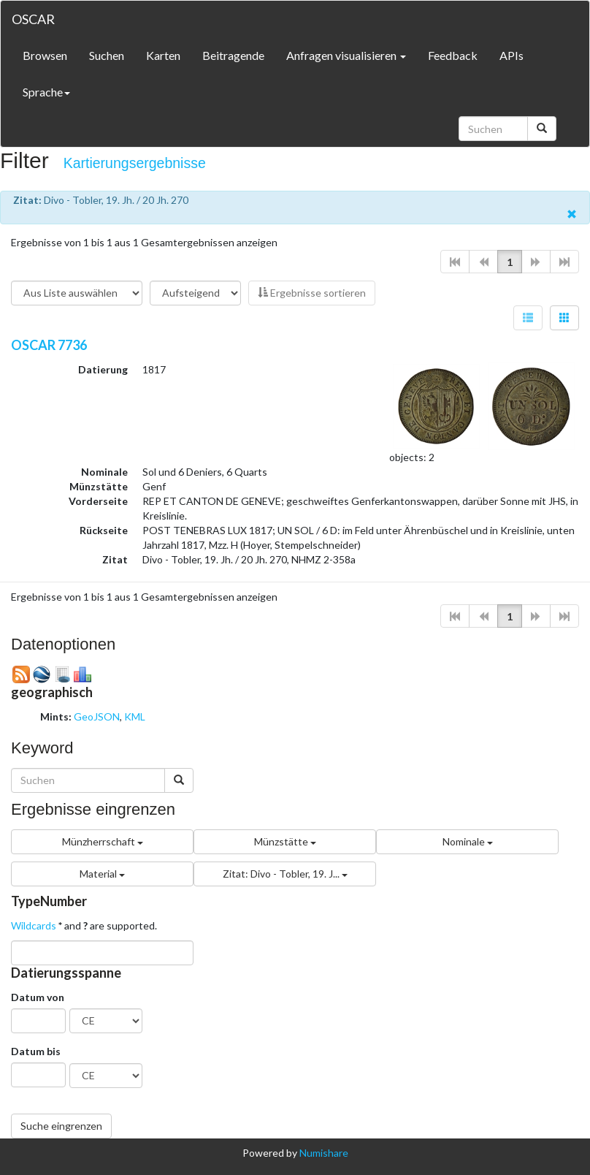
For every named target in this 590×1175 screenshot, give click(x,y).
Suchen (106, 55)
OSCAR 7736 (49, 345)
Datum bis (36, 1051)
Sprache (46, 92)
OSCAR (33, 19)
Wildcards (33, 925)
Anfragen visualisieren (346, 55)
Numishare (323, 1153)
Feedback (453, 55)
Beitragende (233, 55)
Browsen (45, 55)
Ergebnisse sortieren (312, 292)
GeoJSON (97, 716)
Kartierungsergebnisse (135, 163)
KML (134, 716)
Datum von (37, 997)
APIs (511, 55)
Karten (163, 55)
